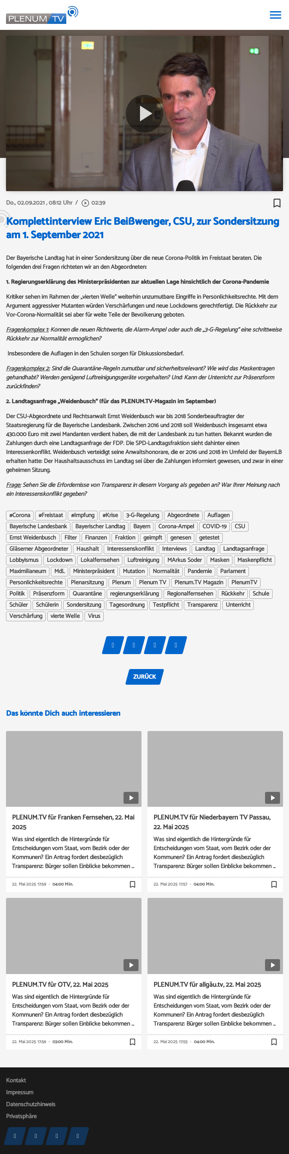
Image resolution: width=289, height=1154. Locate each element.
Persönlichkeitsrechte (36, 583)
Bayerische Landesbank (38, 527)
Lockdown (59, 560)
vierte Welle (65, 616)
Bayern (141, 527)
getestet (209, 538)
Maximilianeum (27, 571)
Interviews (174, 549)
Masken (219, 560)
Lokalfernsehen (99, 560)
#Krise (110, 515)
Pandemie (200, 571)
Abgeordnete (183, 515)
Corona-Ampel (176, 527)
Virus (94, 616)
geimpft (152, 538)
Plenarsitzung (87, 583)
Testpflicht (166, 605)
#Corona (19, 515)
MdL (59, 571)
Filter (70, 538)
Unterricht (238, 605)
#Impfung (82, 515)
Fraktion (125, 538)
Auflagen (218, 515)
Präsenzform (48, 594)
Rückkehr (232, 594)
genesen (180, 538)
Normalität (166, 571)
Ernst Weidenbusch (32, 538)
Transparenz (202, 605)
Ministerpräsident (94, 571)
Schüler (18, 605)
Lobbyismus (24, 560)
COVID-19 (214, 527)
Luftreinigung (143, 560)
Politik (17, 594)
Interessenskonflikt (130, 549)
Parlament (233, 571)
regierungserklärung (134, 594)
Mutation (133, 571)
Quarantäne (87, 594)
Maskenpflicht (254, 560)
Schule (261, 594)
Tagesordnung (126, 605)
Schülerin (47, 605)
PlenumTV (244, 583)
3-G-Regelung (142, 515)
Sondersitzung (84, 605)
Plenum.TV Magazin (198, 583)
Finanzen (96, 538)
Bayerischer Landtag (100, 527)
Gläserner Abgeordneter (38, 549)
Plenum (121, 583)
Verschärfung (25, 616)
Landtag (205, 549)
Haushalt (87, 549)
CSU (240, 527)
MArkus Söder (184, 560)
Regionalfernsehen (190, 594)
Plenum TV (152, 583)
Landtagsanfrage (243, 549)
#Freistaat (51, 515)
